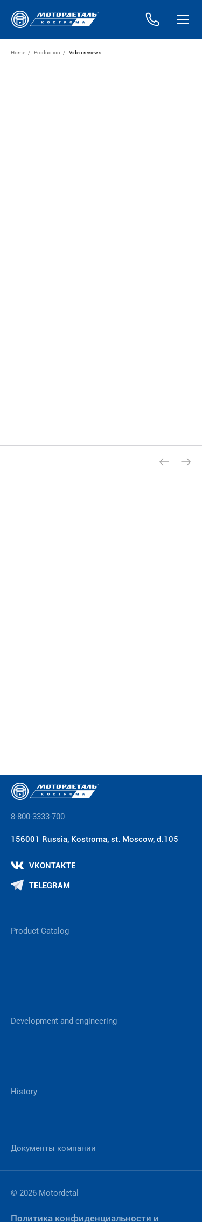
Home (18, 53)
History (24, 1091)
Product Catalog (40, 931)
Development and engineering (64, 1021)
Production (47, 53)
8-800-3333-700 (38, 816)
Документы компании (53, 1148)
